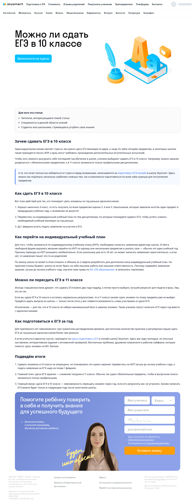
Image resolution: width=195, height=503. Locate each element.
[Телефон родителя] (149, 420)
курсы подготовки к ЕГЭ (85, 338)
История (108, 13)
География (148, 13)
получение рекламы (157, 443)
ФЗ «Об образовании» (102, 269)
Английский (9, 13)
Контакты (157, 4)
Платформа (142, 4)
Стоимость (54, 4)
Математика (25, 13)
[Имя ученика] (137, 400)
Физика (59, 13)
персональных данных (141, 439)
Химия (49, 13)
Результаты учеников (100, 4)
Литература (134, 13)
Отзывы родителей (74, 4)
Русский (38, 13)
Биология (120, 13)
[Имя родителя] (149, 410)
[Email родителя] (149, 429)
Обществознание (75, 13)
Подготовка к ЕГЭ (35, 4)
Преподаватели (124, 4)
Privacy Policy (159, 479)
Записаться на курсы (33, 58)
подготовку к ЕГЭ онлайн (132, 173)
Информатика (94, 13)
